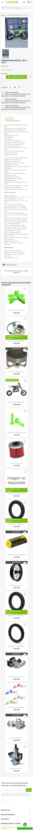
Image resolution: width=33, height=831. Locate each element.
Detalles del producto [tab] (13, 121)
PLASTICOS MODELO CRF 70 (16, 310)
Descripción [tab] (9, 117)
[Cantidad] (3, 77)
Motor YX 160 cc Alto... (16, 738)
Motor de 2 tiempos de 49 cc (16, 677)
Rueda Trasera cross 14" (16, 585)
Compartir (10, 87)
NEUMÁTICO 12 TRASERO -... (16, 524)
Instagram (7, 800)
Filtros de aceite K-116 (16, 463)
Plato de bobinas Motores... (16, 341)
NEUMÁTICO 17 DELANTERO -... (16, 646)
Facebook (2, 800)
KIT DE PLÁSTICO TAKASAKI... (16, 707)
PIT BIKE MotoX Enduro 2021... (16, 402)
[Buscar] (16, 8)
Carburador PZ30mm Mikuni (16, 493)
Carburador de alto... (16, 768)
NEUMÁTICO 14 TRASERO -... (16, 616)
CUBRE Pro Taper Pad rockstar (16, 555)
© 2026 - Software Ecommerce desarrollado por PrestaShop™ (16, 828)
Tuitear (15, 87)
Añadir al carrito (16, 77)
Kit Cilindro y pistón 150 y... (16, 371)
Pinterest (19, 87)
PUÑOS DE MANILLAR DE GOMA (16, 432)
